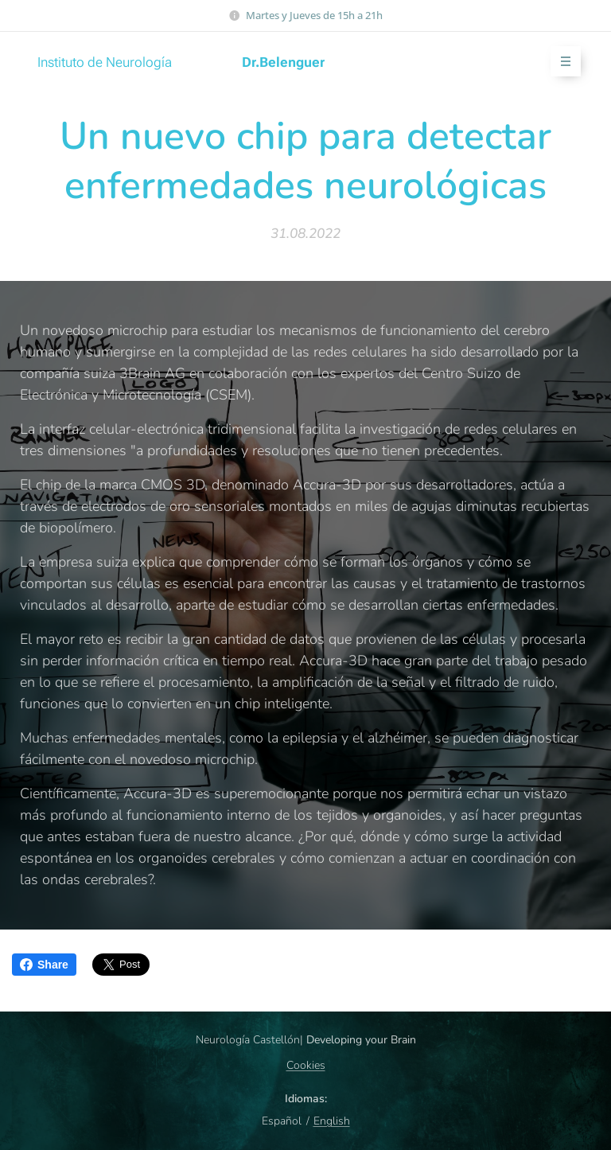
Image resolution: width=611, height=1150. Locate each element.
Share (44, 964)
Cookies (305, 1065)
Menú (560, 61)
